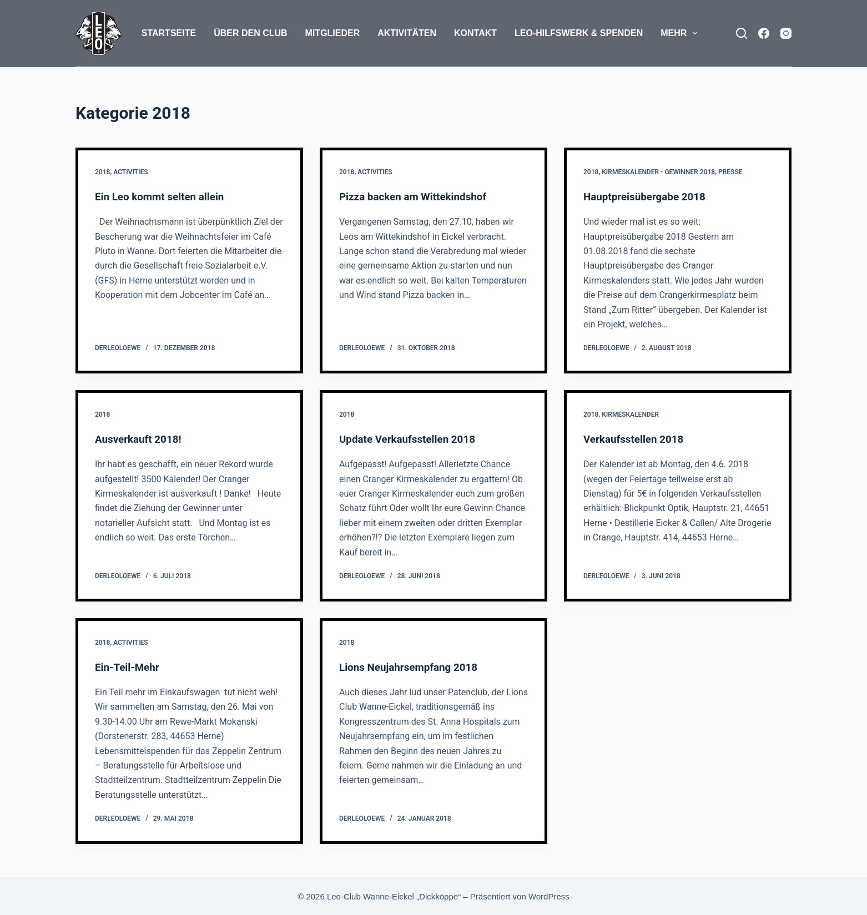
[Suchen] (741, 33)
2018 (102, 172)
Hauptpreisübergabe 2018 (648, 196)
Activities (130, 172)
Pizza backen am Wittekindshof (417, 196)
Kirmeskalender (630, 414)
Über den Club (250, 33)
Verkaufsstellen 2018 (636, 439)
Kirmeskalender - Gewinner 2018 (658, 172)
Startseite (169, 33)
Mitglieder (332, 33)
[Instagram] (786, 33)
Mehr (681, 33)
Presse (730, 172)
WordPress (548, 896)
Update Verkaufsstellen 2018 (411, 439)
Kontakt (475, 33)
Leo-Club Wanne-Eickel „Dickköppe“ (394, 896)
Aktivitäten (406, 33)
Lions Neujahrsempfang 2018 (412, 666)
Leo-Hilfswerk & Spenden (579, 33)
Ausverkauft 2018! (141, 439)
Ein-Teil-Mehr (129, 666)
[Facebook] (763, 33)
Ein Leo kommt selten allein (164, 196)
